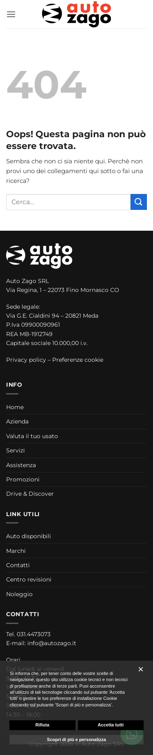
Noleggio (19, 594)
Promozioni (23, 479)
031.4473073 (34, 634)
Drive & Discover (30, 493)
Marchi (16, 551)
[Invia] (139, 202)
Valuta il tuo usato (32, 436)
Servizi (15, 450)
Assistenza (21, 465)
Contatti (18, 565)
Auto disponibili (28, 536)
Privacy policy (26, 359)
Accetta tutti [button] (111, 724)
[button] (11, 14)
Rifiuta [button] (42, 724)
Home (15, 407)
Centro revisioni (28, 579)
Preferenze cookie (77, 359)
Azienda (17, 421)
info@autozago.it (51, 643)
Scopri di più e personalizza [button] (76, 739)
